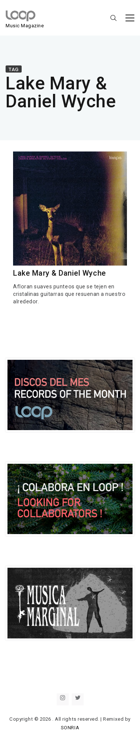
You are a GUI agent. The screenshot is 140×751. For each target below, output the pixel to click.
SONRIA (70, 727)
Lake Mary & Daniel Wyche (59, 273)
